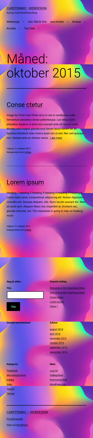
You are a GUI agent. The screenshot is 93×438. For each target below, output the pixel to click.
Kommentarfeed (58, 379)
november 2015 (58, 338)
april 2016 (55, 333)
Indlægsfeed (56, 375)
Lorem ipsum (25, 182)
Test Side (29, 28)
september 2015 (58, 347)
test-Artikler (57, 21)
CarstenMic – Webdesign (27, 412)
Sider (9, 384)
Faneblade (12, 370)
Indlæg (28, 152)
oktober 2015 (57, 343)
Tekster (11, 389)
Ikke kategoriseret (16, 375)
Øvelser (76, 21)
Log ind (54, 370)
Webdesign (13, 21)
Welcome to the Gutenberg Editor (67, 288)
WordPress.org (58, 384)
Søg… (10, 287)
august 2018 (56, 329)
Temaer (11, 393)
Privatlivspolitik (15, 419)
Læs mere (56, 137)
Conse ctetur (25, 104)
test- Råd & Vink (37, 21)
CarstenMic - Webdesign (27, 8)
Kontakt (11, 28)
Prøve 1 (54, 306)
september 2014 (58, 352)
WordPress (22, 425)
